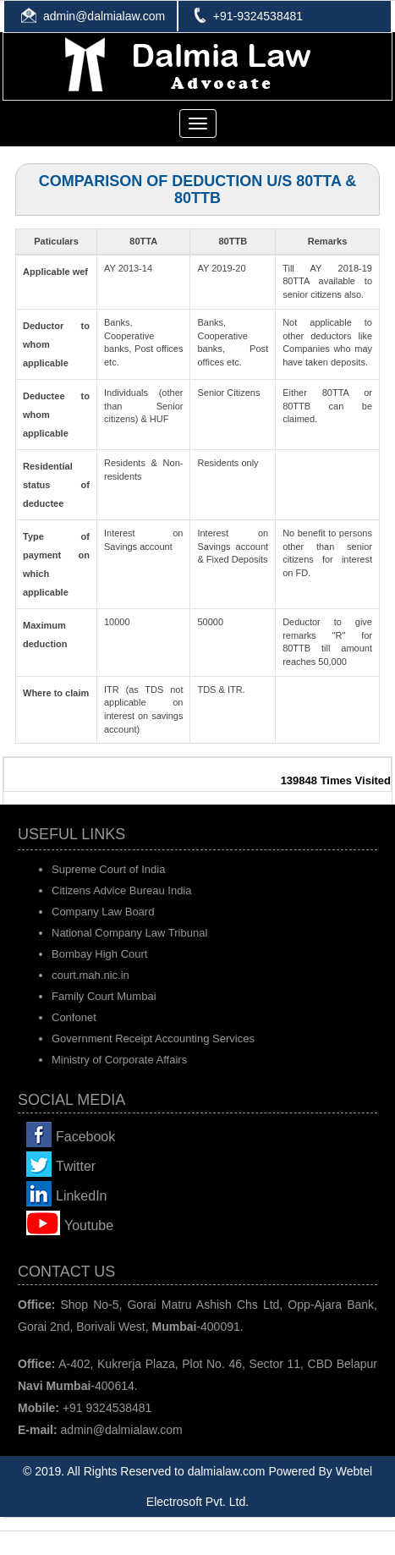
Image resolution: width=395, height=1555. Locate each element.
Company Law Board (103, 911)
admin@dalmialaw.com (104, 16)
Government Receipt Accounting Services (153, 1038)
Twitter (76, 1166)
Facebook (85, 1136)
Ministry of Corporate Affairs (119, 1059)
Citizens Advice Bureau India (121, 890)
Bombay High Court (99, 954)
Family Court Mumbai (104, 996)
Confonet (74, 1017)
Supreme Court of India (108, 869)
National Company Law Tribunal (129, 932)
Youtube (88, 1225)
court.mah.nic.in (90, 975)
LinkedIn (81, 1196)
